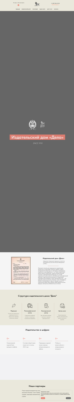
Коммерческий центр (26, 9)
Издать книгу (42, 9)
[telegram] (18, 5)
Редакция (18, 9)
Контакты (56, 9)
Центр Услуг (49, 9)
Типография (35, 9)
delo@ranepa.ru (55, 4)
